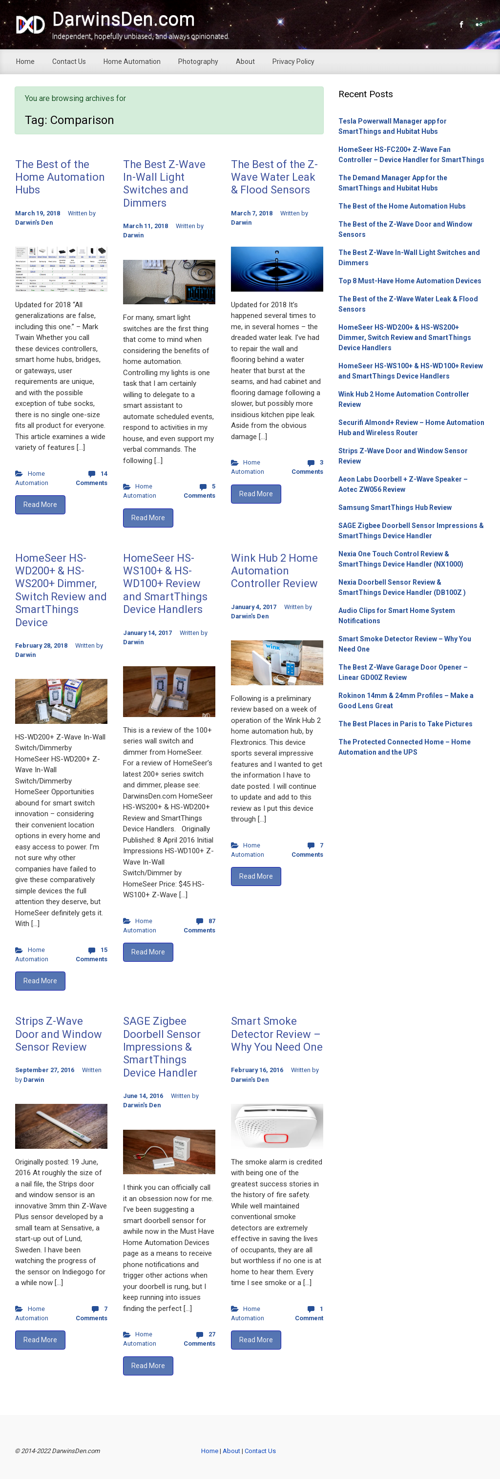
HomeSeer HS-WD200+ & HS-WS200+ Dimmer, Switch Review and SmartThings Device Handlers (404, 337)
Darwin (133, 235)
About (232, 1451)
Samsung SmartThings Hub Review (395, 507)
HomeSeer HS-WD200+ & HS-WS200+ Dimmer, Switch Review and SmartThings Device (61, 590)
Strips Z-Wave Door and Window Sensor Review (58, 1034)
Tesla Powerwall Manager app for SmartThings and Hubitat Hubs (392, 126)
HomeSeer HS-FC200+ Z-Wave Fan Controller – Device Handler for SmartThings (411, 155)
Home (209, 1451)
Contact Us (260, 1451)
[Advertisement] (411, 834)
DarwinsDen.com (123, 19)
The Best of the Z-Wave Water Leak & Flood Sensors (274, 177)
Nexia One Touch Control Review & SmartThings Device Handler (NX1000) (400, 559)
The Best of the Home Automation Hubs (60, 177)
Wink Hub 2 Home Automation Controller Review (274, 571)
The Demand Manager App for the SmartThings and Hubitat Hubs (392, 183)
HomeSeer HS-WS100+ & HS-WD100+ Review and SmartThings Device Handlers (165, 584)
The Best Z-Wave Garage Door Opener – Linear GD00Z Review (403, 672)
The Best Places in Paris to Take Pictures (405, 724)
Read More (40, 504)
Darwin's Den (34, 222)
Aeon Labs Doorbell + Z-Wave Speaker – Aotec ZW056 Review (403, 484)
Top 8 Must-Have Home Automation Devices (409, 281)
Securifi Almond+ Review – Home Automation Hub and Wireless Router (411, 428)
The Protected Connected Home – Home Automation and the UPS (404, 747)
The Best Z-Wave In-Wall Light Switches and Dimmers (164, 183)
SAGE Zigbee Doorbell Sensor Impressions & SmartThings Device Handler (162, 1047)
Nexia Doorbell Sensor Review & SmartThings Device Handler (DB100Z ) (402, 587)
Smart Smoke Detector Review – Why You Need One (277, 1034)
